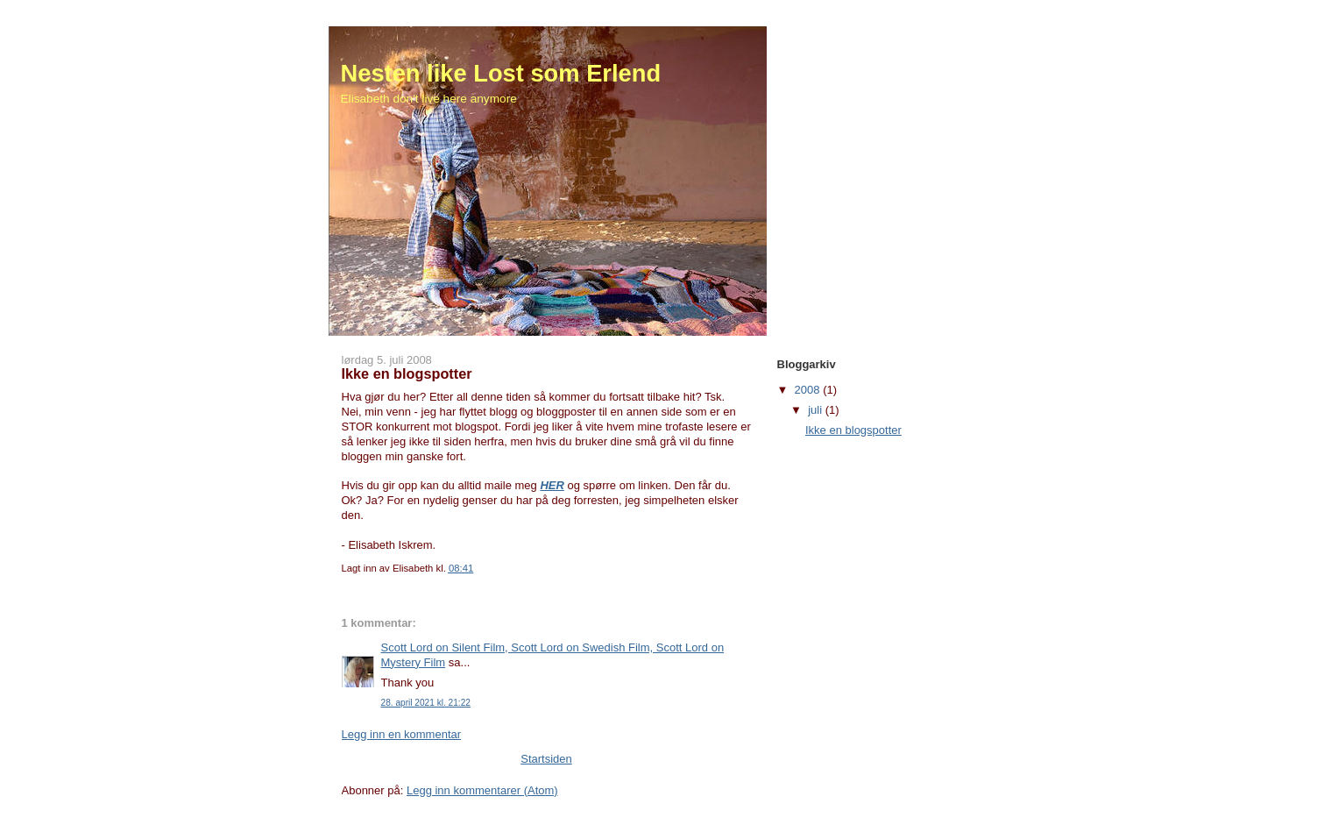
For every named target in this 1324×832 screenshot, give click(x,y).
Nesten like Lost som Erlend (501, 73)
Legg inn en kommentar (402, 734)
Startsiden (546, 758)
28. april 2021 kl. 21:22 (426, 703)
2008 (809, 389)
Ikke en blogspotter (853, 430)
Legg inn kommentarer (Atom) (482, 790)
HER (551, 485)
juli (816, 409)
